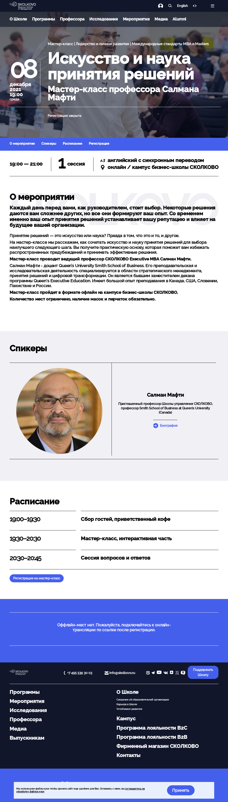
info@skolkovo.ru (122, 673)
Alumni (179, 19)
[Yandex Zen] (171, 673)
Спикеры (48, 144)
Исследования (103, 19)
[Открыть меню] (212, 6)
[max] (148, 673)
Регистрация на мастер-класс (36, 578)
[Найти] (170, 6)
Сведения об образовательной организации (142, 699)
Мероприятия (136, 19)
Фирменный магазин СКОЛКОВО (157, 746)
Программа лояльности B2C (151, 728)
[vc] (177, 673)
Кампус (125, 718)
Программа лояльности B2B (151, 737)
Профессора (72, 19)
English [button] (182, 6)
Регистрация (99, 144)
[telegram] (153, 673)
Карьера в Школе (126, 704)
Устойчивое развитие (129, 709)
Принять (180, 790)
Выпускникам (27, 738)
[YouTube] (159, 673)
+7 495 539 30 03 (79, 673)
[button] (59, 411)
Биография (168, 426)
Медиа (161, 19)
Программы (43, 19)
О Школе (18, 19)
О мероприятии (22, 144)
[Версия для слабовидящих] (195, 6)
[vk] (165, 673)
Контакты (128, 755)
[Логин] (163, 5)
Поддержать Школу (203, 672)
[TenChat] (183, 673)
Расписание (72, 144)
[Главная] (26, 6)
